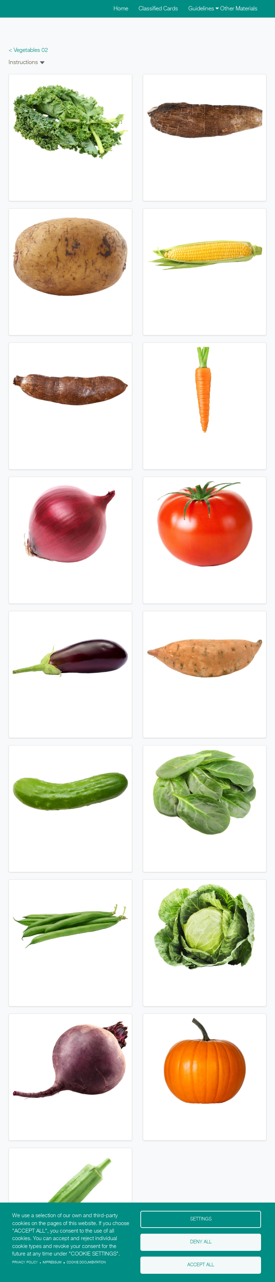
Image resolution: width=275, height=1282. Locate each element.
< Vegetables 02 (28, 50)
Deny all (201, 1242)
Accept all (200, 1265)
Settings (201, 1219)
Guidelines (203, 9)
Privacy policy (25, 1262)
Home (121, 9)
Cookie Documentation (86, 1262)
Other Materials (238, 9)
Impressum (52, 1262)
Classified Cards (158, 9)
